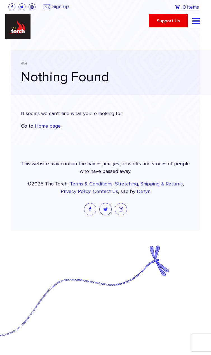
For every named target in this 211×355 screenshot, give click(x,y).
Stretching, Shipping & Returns (149, 184)
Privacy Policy (75, 191)
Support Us (168, 21)
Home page (48, 126)
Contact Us (105, 191)
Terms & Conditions (91, 184)
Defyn (144, 191)
